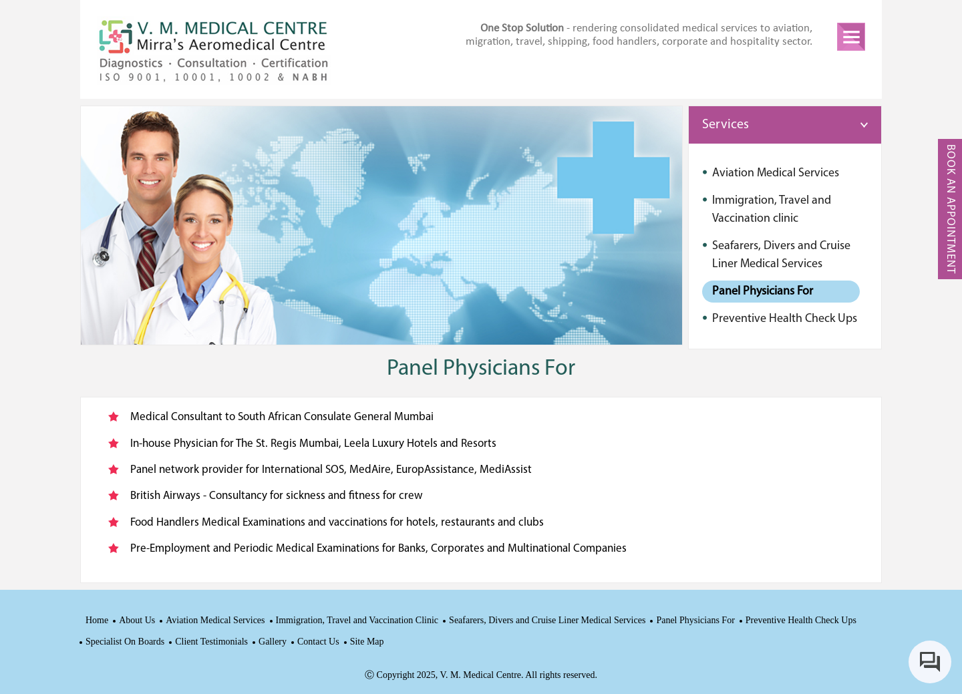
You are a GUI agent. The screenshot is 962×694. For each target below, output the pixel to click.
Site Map (367, 642)
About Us (137, 620)
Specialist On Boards (125, 642)
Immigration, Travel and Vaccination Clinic (357, 620)
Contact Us (318, 642)
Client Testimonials (211, 642)
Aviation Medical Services (215, 620)
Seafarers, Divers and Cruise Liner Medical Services (547, 620)
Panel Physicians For (695, 620)
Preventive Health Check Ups (801, 620)
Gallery (273, 642)
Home (97, 620)
